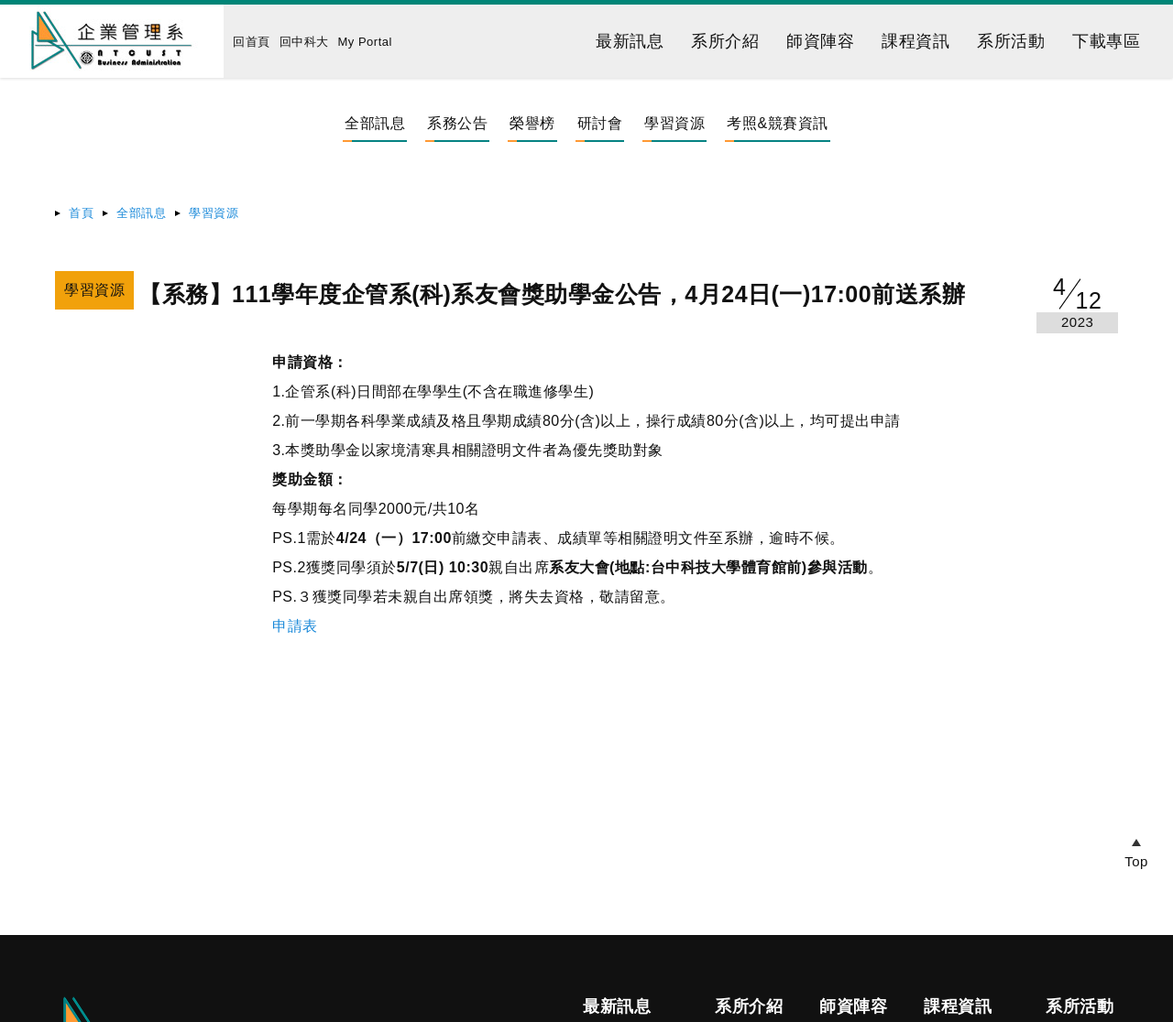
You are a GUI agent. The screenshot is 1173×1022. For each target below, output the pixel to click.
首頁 (81, 213)
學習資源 (674, 123)
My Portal (365, 42)
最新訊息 (629, 41)
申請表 (295, 626)
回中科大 (304, 42)
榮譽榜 (532, 123)
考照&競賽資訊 (777, 123)
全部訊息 (375, 123)
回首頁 (251, 42)
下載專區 (1106, 41)
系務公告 (457, 123)
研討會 (600, 123)
